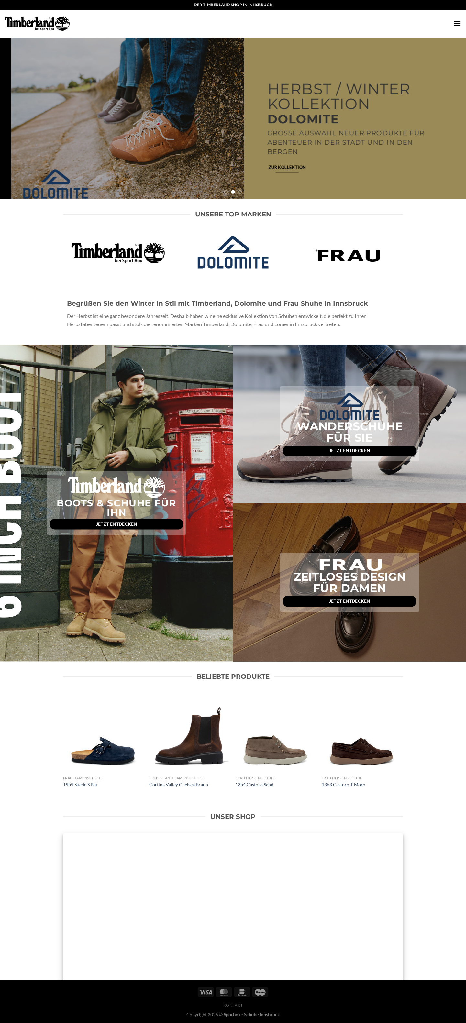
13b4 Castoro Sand (254, 784)
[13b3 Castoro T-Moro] (362, 733)
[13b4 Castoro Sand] (275, 733)
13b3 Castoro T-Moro (343, 784)
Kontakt (233, 1005)
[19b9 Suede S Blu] (103, 733)
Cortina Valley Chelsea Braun (178, 784)
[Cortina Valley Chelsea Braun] (189, 733)
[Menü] (457, 23)
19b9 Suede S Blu (80, 784)
